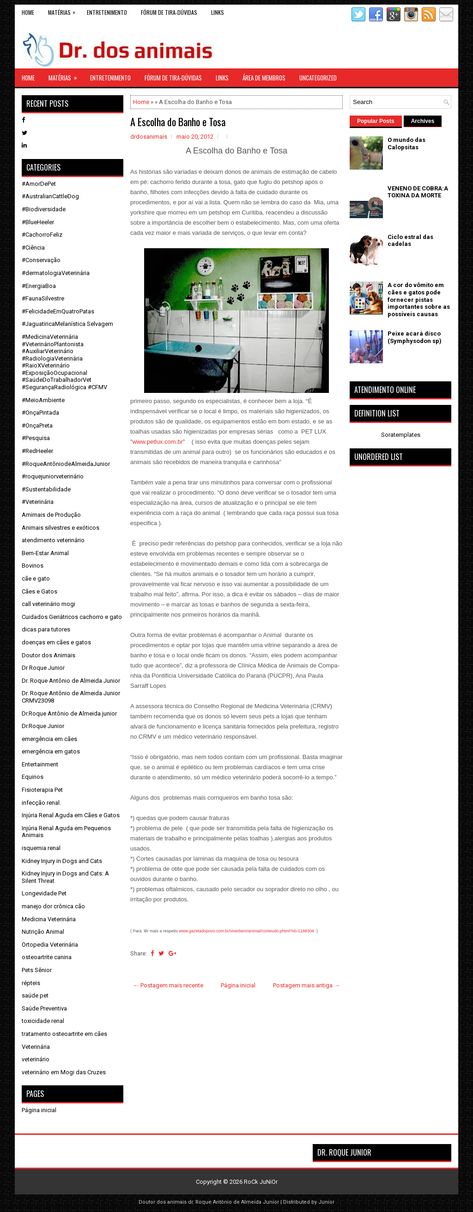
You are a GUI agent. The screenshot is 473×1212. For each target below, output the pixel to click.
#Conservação (41, 260)
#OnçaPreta (37, 425)
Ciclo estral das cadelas (410, 240)
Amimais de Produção (51, 514)
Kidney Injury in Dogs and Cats (62, 860)
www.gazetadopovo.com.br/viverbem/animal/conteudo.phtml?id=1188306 (246, 931)
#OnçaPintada (40, 412)
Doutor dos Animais (48, 655)
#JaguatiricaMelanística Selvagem (67, 323)
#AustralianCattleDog (50, 196)
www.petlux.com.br (158, 441)
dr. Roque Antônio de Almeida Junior (233, 1202)
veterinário (35, 1059)
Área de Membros (264, 77)
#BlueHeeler (38, 222)
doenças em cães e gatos (56, 642)
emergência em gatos (51, 751)
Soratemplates (400, 434)
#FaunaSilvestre (43, 298)
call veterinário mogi (48, 603)
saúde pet (35, 995)
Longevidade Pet (44, 893)
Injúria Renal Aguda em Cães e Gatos (71, 815)
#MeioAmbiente (43, 400)
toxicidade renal (43, 1020)
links (217, 12)
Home (28, 12)
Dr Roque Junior (43, 667)
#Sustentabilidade (46, 489)
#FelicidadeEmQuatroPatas (58, 311)
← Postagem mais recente (168, 985)
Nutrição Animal (43, 931)
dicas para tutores (46, 629)
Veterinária (36, 1046)
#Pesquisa (36, 438)
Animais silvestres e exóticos (60, 527)
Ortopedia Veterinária (50, 944)
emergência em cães (49, 738)
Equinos (32, 776)
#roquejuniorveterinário (53, 476)
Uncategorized (318, 77)
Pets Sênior (37, 970)
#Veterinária (38, 501)
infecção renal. (41, 802)
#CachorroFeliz (42, 234)
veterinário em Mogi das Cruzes (64, 1072)
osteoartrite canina (47, 957)
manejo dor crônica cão (53, 906)
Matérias (64, 10)
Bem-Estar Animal (45, 553)
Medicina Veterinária (49, 919)
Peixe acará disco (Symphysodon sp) (415, 337)
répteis (31, 982)
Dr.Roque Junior (43, 725)
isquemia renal (41, 848)
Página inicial (238, 985)
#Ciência (33, 247)
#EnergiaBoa (39, 285)
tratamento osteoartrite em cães (64, 1033)
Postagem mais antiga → (306, 985)
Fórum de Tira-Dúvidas (169, 12)
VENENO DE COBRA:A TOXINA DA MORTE (418, 192)
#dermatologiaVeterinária (56, 272)
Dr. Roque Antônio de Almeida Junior (71, 680)
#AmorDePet (39, 183)
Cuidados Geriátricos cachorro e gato (72, 616)
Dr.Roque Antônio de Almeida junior (69, 713)
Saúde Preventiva (44, 1008)
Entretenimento (107, 12)
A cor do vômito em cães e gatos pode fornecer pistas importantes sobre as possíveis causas (419, 299)
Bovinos (32, 565)
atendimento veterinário (53, 540)
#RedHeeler (37, 450)
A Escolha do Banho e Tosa (177, 121)
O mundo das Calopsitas (406, 143)
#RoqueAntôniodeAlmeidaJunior (66, 463)
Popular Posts (375, 121)
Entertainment (40, 764)
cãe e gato (36, 578)
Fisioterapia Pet (42, 789)
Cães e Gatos (39, 591)
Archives (423, 121)
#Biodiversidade (44, 209)
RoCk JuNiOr (261, 1181)
